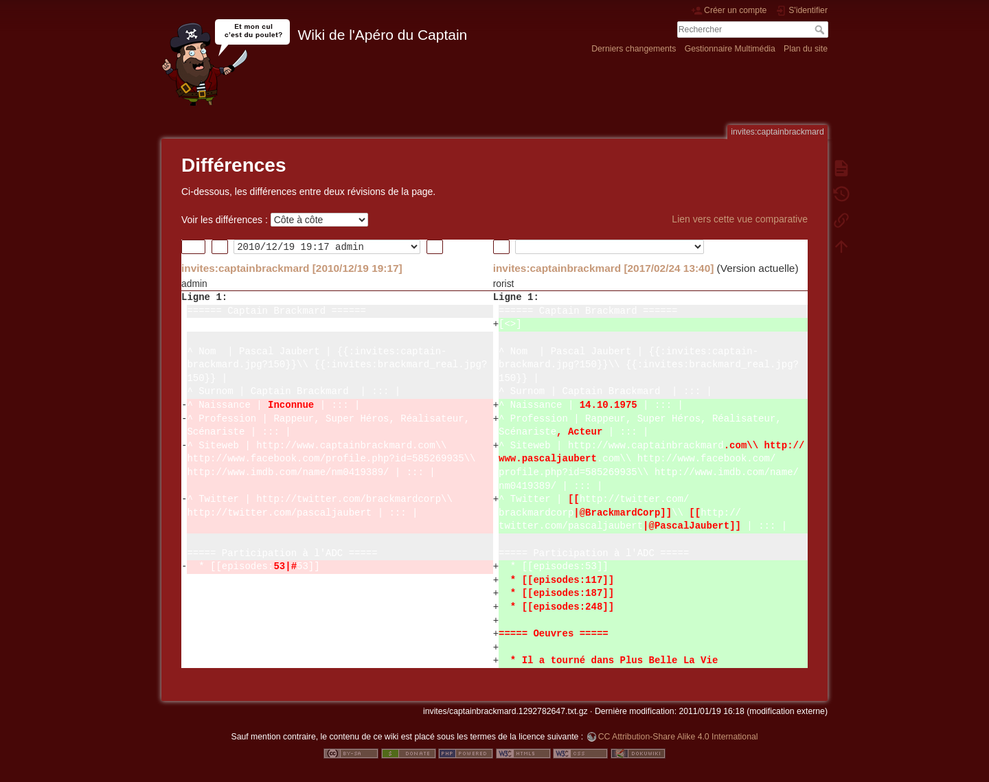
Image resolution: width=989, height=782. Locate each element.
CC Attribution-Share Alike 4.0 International (678, 736)
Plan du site (806, 49)
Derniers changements (633, 49)
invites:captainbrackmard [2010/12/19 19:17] (291, 268)
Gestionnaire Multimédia (730, 49)
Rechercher (821, 29)
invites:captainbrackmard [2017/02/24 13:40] (603, 268)
